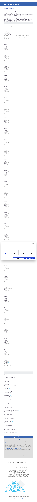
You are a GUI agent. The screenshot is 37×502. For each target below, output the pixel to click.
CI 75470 (5, 296)
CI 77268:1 (5, 327)
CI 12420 (5, 70)
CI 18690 (5, 132)
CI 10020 (5, 48)
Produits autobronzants (7, 399)
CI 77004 (5, 305)
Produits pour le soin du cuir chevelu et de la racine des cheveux (13, 417)
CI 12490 (5, 75)
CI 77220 (5, 316)
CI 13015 (5, 79)
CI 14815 (5, 88)
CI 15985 (5, 112)
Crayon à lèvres (6, 381)
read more (5, 442)
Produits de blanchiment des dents (9, 404)
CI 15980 (5, 110)
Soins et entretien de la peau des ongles (10, 429)
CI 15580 (5, 95)
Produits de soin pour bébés (8, 411)
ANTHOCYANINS (6, 30)
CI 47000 (5, 221)
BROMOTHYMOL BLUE (7, 36)
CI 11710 (5, 55)
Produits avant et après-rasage (8, 400)
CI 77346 (5, 333)
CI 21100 (5, 148)
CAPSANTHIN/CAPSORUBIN (8, 42)
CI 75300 (5, 294)
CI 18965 (5, 139)
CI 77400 (5, 336)
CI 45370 (5, 207)
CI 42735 (5, 192)
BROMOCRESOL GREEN (7, 34)
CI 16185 (5, 117)
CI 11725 (5, 57)
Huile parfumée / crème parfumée (9, 389)
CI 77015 (5, 309)
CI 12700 (5, 77)
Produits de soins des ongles (8, 414)
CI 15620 (5, 97)
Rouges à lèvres (6, 422)
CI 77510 (5, 349)
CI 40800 (5, 163)
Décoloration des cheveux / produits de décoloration (12, 385)
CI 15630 (5, 99)
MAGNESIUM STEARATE (7, 364)
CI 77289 (5, 331)
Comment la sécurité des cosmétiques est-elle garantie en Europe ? (15, 439)
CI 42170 (5, 185)
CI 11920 (5, 59)
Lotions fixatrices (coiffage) (8, 391)
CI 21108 (5, 150)
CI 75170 (5, 291)
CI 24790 (5, 154)
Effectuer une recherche (18, 477)
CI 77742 (5, 353)
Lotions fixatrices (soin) (7, 392)
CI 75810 (5, 298)
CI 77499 (5, 347)
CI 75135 (5, 289)
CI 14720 (5, 86)
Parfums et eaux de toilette (8, 396)
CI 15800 (5, 101)
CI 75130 (5, 287)
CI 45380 (5, 210)
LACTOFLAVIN (6, 362)
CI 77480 (5, 338)
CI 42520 (5, 190)
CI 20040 (5, 143)
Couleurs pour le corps (7, 378)
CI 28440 (5, 159)
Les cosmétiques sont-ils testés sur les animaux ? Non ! (13, 448)
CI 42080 (5, 179)
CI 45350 (5, 205)
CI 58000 (5, 232)
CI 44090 (5, 196)
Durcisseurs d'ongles (7, 384)
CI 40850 (5, 170)
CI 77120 (5, 311)
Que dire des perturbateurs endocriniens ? (11, 443)
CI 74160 (5, 274)
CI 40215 (5, 161)
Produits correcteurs (7, 403)
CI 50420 (5, 227)
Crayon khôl (6, 380)
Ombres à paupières (7, 395)
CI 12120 (5, 66)
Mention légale (10, 496)
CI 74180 (5, 276)
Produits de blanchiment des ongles (9, 406)
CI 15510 (5, 90)
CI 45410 (5, 216)
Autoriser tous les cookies (29, 258)
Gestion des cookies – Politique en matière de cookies (21, 496)
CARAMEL (5, 44)
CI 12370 (5, 68)
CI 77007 (5, 307)
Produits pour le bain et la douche (9, 415)
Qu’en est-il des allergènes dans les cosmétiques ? (12, 453)
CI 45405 (5, 214)
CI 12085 (5, 64)
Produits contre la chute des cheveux (9, 402)
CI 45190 (5, 201)
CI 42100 (5, 183)
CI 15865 (5, 106)
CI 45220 (5, 203)
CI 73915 (5, 269)
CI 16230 (5, 119)
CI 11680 (5, 53)
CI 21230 (5, 152)
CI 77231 (5, 318)
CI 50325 (5, 225)
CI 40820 (5, 165)
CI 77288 (5, 329)
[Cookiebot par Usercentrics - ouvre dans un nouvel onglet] (31, 243)
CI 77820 (5, 358)
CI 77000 (5, 300)
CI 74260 (5, 278)
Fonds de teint (6, 388)
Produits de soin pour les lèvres (9, 413)
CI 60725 (5, 238)
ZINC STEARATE (6, 369)
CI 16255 (5, 121)
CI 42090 (5, 181)
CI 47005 (5, 223)
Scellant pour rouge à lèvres (8, 425)
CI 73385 (5, 265)
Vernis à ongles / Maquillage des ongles (10, 432)
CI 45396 (5, 212)
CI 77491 (5, 342)
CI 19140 (5, 141)
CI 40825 (5, 168)
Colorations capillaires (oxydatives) (9, 377)
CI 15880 (5, 108)
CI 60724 (5, 236)
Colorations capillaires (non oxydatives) (10, 376)
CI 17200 (5, 126)
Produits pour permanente (8, 421)
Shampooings (6, 426)
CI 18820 (5, 137)
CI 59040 (5, 234)
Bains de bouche (6, 374)
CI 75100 (5, 280)
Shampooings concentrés (8, 428)
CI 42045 (5, 172)
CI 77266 (5, 320)
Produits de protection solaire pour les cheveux (11, 410)
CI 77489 (5, 340)
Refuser (18, 258)
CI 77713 (5, 351)
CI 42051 (5, 174)
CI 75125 (5, 285)
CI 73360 (5, 263)
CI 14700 (5, 84)
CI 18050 (5, 128)
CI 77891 (5, 360)
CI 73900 (5, 267)
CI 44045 (5, 194)
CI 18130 (5, 130)
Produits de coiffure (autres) (8, 407)
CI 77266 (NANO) (6, 322)
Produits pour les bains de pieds (9, 418)
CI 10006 (5, 46)
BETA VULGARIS (6, 32)
